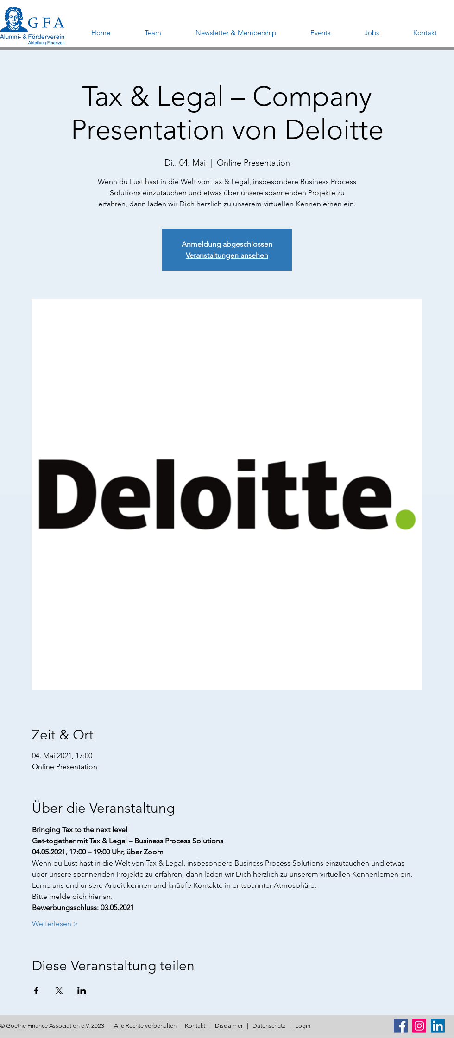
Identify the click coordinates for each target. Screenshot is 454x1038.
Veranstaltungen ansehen (227, 255)
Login (302, 1025)
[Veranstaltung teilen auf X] (59, 990)
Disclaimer (229, 1025)
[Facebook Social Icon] (401, 1026)
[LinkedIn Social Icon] (438, 1026)
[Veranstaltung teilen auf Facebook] (36, 990)
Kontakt (195, 1025)
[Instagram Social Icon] (419, 1026)
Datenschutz (268, 1025)
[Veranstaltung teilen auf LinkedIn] (81, 990)
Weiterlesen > (55, 923)
